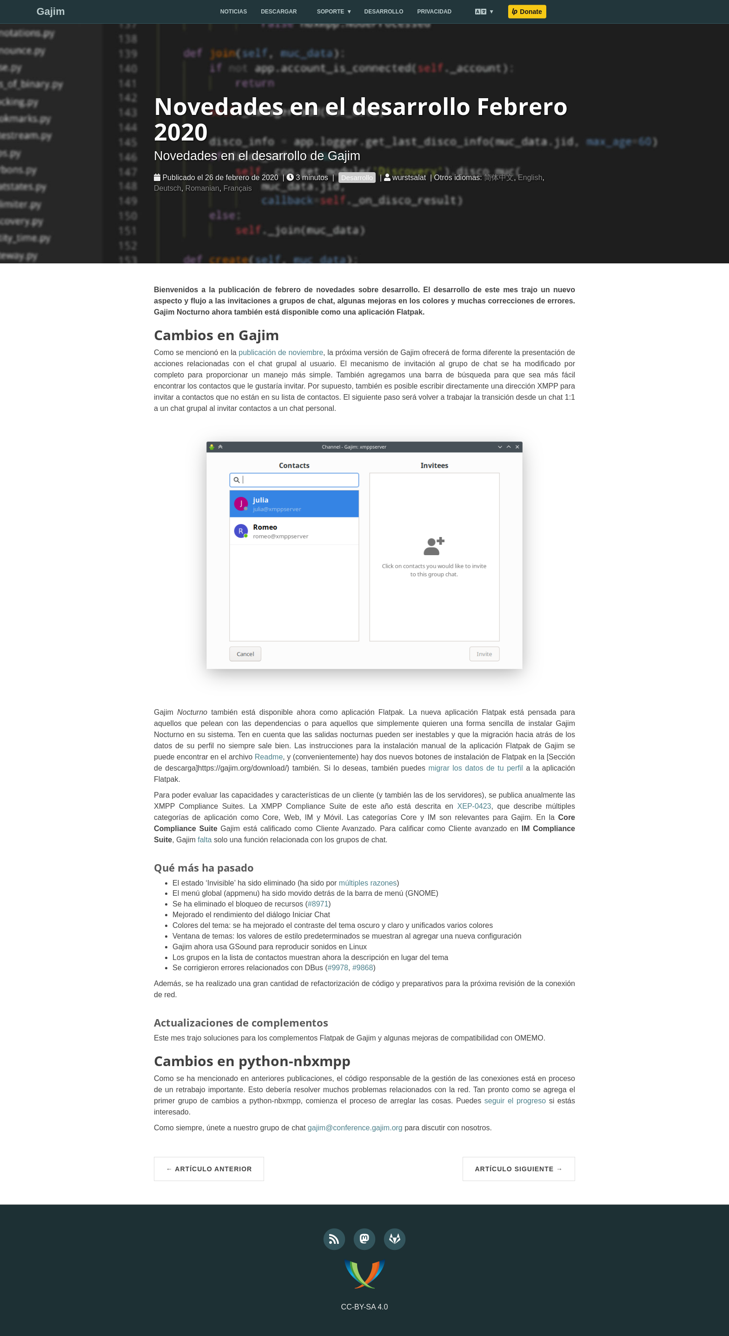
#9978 (337, 968)
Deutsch (167, 188)
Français (237, 188)
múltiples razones (368, 883)
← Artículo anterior (209, 1169)
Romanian (202, 188)
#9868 (362, 968)
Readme (269, 757)
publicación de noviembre (281, 352)
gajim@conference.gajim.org (355, 1128)
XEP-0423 (474, 806)
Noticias (233, 11)
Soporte (331, 11)
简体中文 (499, 177)
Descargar (279, 11)
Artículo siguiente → (519, 1169)
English (530, 177)
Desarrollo (384, 11)
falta (205, 840)
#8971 (318, 904)
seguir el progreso (515, 1101)
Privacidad (435, 11)
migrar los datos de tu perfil (475, 768)
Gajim (50, 11)
